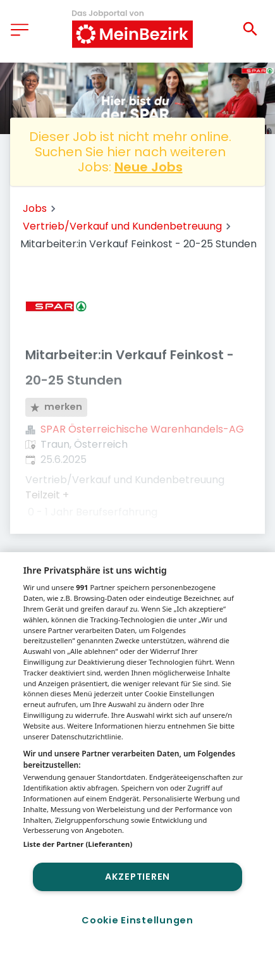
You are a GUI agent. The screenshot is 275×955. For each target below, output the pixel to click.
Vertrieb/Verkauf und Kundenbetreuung (122, 226)
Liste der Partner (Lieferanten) (78, 844)
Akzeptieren (137, 876)
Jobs (35, 208)
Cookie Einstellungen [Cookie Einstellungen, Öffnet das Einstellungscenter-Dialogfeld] (137, 920)
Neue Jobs (148, 167)
